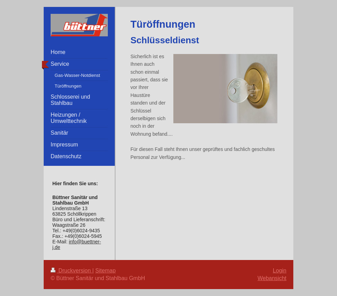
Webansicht (272, 278)
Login (279, 270)
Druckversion (71, 270)
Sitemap (105, 270)
